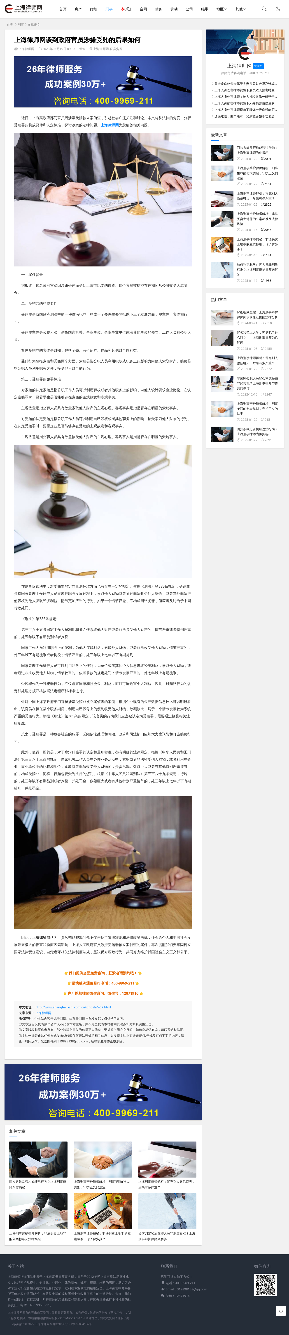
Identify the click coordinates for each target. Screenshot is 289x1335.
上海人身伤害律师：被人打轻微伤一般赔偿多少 (247, 96)
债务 (158, 9)
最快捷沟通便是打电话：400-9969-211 (103, 983)
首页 (63, 9)
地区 (220, 9)
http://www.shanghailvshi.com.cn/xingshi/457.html (73, 1007)
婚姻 (93, 9)
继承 (204, 9)
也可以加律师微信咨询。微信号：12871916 (103, 993)
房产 (78, 9)
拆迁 (126, 9)
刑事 (109, 9)
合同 (143, 9)
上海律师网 (43, 1013)
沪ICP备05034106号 (78, 1324)
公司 (189, 9)
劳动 (174, 9)
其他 (239, 9)
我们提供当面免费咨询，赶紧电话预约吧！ (103, 973)
